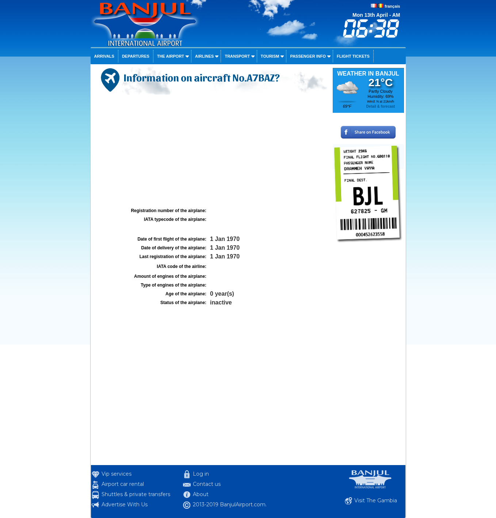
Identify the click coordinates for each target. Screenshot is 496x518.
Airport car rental (123, 484)
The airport (170, 56)
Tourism (270, 56)
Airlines (204, 56)
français (392, 6)
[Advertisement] (210, 151)
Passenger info (308, 56)
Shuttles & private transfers (136, 494)
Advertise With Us (125, 504)
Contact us (207, 484)
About (201, 494)
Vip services (116, 474)
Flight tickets (353, 56)
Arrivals (104, 56)
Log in (201, 474)
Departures (135, 56)
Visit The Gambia (375, 500)
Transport (237, 56)
